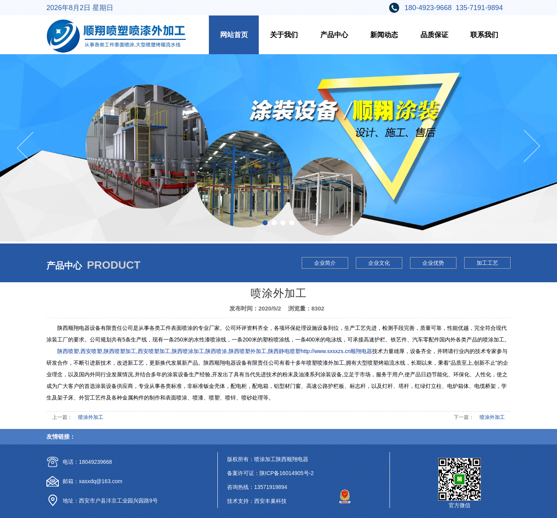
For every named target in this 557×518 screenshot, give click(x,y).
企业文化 (379, 263)
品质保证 (434, 35)
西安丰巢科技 (270, 501)
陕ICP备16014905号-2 (287, 473)
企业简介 (325, 263)
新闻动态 (384, 35)
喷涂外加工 (90, 417)
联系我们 (484, 35)
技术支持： (240, 501)
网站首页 (234, 35)
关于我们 (284, 35)
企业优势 (433, 263)
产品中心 (334, 35)
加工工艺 (487, 263)
